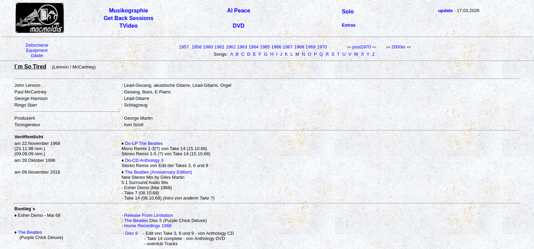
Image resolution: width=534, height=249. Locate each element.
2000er (398, 46)
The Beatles (136, 220)
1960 (208, 46)
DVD (239, 26)
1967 (288, 46)
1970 (322, 46)
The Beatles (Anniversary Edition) (158, 172)
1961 (219, 46)
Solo (348, 12)
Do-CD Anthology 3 (144, 160)
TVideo (128, 26)
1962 (231, 46)
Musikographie (128, 10)
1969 (311, 46)
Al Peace (238, 10)
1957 (184, 46)
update (445, 10)
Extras (349, 25)
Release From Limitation (148, 215)
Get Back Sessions (128, 18)
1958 (197, 46)
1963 (242, 46)
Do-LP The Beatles (144, 143)
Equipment (36, 50)
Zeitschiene (36, 45)
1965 (265, 46)
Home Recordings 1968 (148, 225)
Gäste (37, 55)
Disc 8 (131, 233)
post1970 (361, 46)
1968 (299, 46)
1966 (276, 46)
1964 (253, 46)
